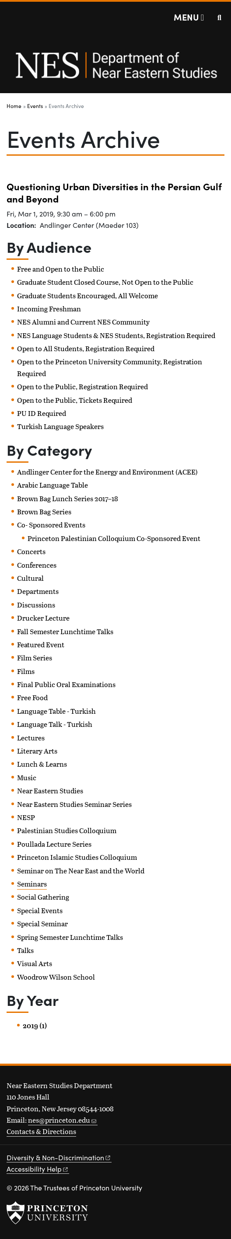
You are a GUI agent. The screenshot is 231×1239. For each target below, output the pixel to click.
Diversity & (59, 1157)
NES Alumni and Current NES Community (83, 322)
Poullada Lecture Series (54, 844)
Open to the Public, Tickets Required (74, 400)
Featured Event (40, 644)
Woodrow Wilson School (56, 977)
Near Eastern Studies (50, 790)
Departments (38, 591)
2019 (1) (35, 1025)
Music (26, 777)
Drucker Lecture (43, 618)
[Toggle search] (219, 17)
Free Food (32, 697)
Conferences (36, 565)
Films (26, 671)
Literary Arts (37, 751)
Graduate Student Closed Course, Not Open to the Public (105, 282)
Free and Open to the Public (60, 269)
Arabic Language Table (52, 485)
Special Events (40, 910)
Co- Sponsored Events (51, 525)
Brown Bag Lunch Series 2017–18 (67, 498)
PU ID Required (41, 413)
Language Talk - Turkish (54, 724)
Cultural (30, 578)
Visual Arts (34, 963)
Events (35, 105)
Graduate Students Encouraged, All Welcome (87, 295)
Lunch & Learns (42, 764)
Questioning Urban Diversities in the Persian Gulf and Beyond (114, 192)
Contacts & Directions (41, 1131)
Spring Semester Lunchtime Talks (70, 937)
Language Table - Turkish (56, 711)
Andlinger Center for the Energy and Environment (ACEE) (107, 472)
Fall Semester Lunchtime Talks (65, 631)
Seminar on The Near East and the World (80, 871)
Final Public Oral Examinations (66, 684)
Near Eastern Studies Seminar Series (74, 804)
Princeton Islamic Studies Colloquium (77, 857)
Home (14, 105)
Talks (25, 950)
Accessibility (38, 1168)
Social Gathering (43, 897)
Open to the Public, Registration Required (82, 386)
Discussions (36, 605)
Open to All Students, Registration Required (85, 348)
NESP (26, 817)
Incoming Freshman (49, 309)
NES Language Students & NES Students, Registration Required (116, 335)
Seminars (32, 884)
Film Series (34, 658)
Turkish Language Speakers (60, 426)
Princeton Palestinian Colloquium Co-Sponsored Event (114, 538)
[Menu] (188, 17)
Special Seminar (42, 923)
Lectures (31, 738)
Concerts (31, 551)
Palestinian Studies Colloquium (66, 830)
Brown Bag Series (44, 511)
